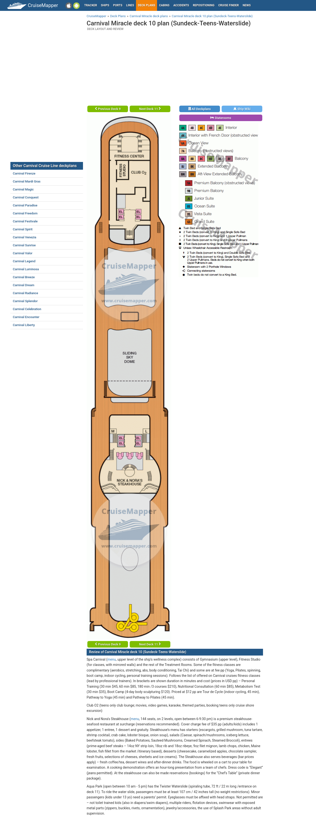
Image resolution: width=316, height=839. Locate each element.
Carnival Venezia (24, 237)
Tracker (90, 5)
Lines (130, 5)
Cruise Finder (228, 5)
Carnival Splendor (25, 301)
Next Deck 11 (150, 109)
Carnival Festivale (25, 221)
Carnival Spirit (22, 229)
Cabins (164, 5)
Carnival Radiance (25, 293)
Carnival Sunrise (24, 245)
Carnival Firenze (24, 173)
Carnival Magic (23, 189)
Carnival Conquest (25, 197)
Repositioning (203, 5)
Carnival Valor (22, 253)
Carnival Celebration (27, 309)
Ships (105, 5)
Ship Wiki (242, 109)
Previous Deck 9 (108, 109)
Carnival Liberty (24, 325)
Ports (117, 5)
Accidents (181, 5)
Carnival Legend (24, 261)
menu (111, 659)
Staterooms (220, 118)
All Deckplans (199, 109)
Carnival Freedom (25, 213)
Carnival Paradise (25, 205)
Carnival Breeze (24, 277)
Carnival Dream (23, 285)
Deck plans (146, 5)
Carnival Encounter (26, 317)
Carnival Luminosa (26, 269)
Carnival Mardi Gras (26, 181)
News (247, 5)
